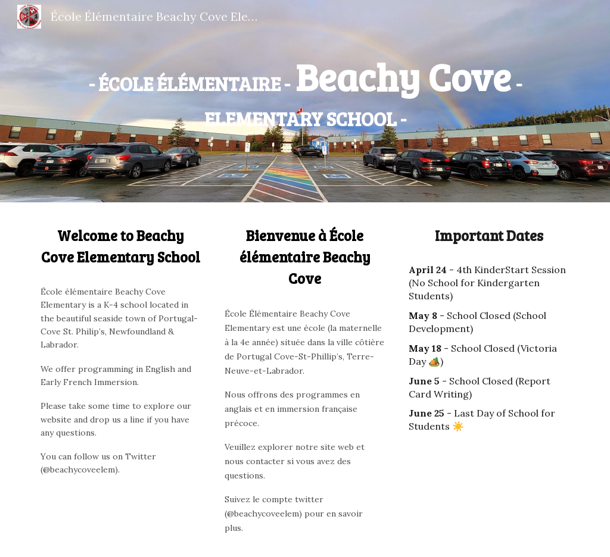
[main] (305, 92)
